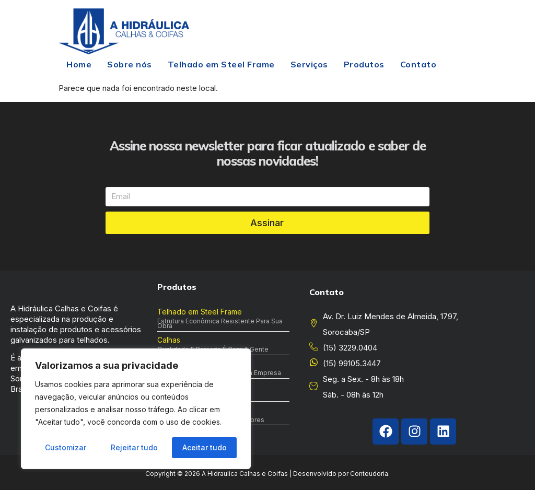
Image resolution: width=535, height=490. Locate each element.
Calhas (168, 340)
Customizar (65, 447)
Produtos (364, 64)
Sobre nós (129, 64)
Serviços (309, 64)
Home (78, 64)
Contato (418, 64)
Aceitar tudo (204, 447)
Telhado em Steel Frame (221, 64)
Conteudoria (369, 473)
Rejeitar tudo (134, 447)
